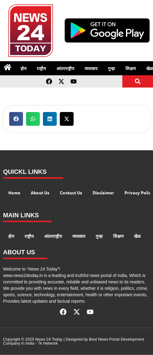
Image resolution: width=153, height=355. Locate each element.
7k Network (48, 343)
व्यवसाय (91, 68)
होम (23, 68)
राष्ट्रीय (41, 68)
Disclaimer (103, 192)
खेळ (137, 236)
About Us (40, 192)
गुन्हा (111, 68)
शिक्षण (130, 68)
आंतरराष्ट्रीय (65, 68)
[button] (138, 81)
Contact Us (71, 192)
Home (14, 192)
